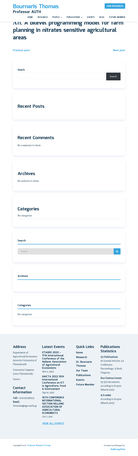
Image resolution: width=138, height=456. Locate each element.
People (57, 17)
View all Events (53, 424)
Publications (74, 17)
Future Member (117, 17)
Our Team (82, 371)
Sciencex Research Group (39, 445)
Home (30, 17)
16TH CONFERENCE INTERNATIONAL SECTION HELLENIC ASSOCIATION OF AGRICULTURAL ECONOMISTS (53, 405)
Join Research (115, 6)
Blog (101, 17)
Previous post (21, 50)
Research (43, 17)
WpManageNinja (118, 449)
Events (91, 17)
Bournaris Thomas (36, 6)
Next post (119, 50)
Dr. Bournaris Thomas (84, 364)
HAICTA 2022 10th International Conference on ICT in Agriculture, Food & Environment (54, 383)
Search (21, 69)
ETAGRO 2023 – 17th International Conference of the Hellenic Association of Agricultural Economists (54, 360)
